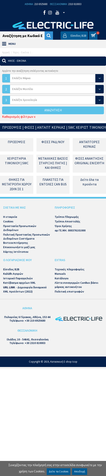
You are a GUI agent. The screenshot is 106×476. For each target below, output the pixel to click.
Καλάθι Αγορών (13, 274)
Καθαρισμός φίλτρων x (18, 116)
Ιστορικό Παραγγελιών (18, 278)
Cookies (8, 221)
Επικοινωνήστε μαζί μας (19, 247)
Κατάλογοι (62, 278)
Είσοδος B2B (11, 269)
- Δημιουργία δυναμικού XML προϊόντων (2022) (25, 289)
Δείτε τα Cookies (58, 471)
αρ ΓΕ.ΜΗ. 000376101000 (70, 230)
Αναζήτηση (53, 110)
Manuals (60, 274)
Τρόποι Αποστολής (67, 221)
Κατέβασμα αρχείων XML (19, 283)
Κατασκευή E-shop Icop (63, 361)
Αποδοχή (79, 471)
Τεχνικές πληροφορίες (69, 269)
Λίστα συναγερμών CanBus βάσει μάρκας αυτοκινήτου (76, 285)
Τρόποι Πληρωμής (67, 217)
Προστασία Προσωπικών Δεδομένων (19, 228)
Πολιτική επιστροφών (69, 291)
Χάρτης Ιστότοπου (15, 252)
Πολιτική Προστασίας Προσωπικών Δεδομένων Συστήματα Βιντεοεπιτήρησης (26, 239)
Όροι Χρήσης (63, 226)
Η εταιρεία (10, 217)
